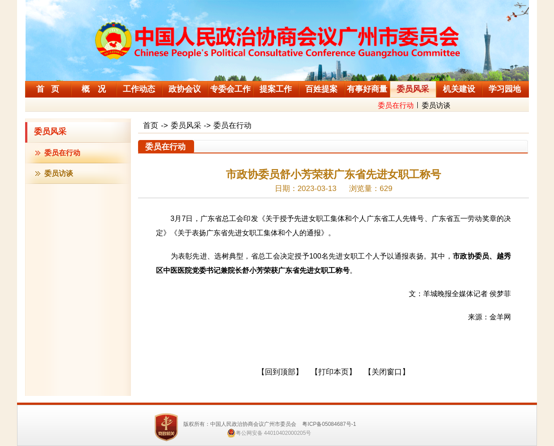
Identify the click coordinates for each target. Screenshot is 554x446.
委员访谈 (436, 105)
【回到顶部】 (280, 372)
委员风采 (50, 131)
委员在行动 (396, 105)
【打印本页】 (333, 372)
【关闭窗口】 (387, 372)
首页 (150, 125)
